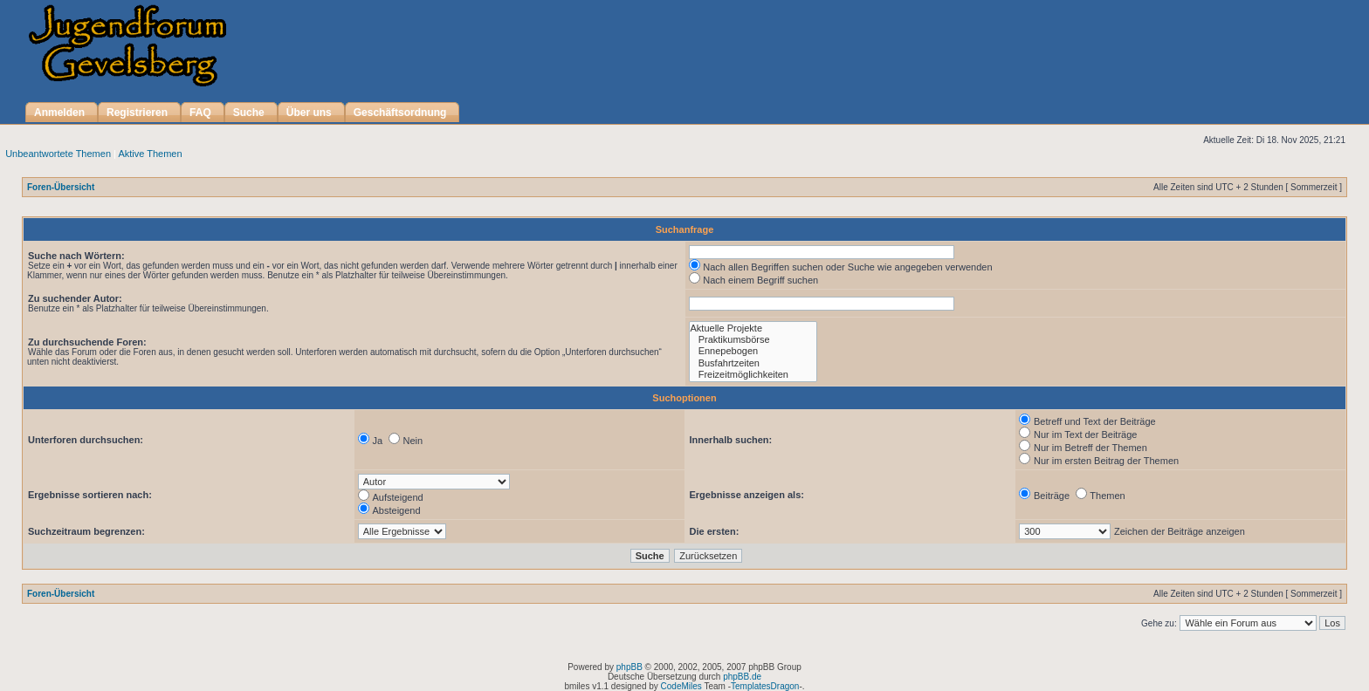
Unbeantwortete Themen (58, 153)
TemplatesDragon (765, 686)
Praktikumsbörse (753, 340)
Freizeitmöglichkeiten (753, 374)
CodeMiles (681, 686)
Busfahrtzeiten (753, 363)
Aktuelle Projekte (753, 328)
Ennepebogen (753, 351)
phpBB (629, 667)
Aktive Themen (150, 153)
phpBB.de (742, 676)
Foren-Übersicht (60, 187)
